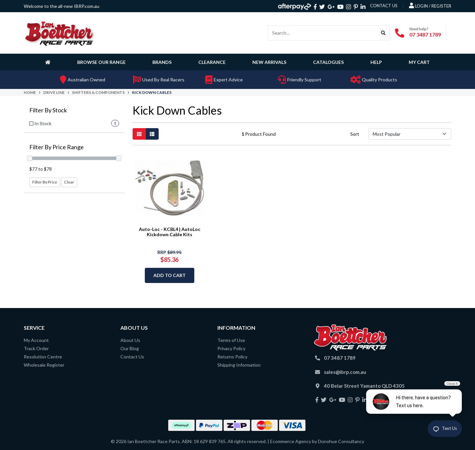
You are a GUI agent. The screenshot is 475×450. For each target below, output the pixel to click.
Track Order (36, 348)
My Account (36, 340)
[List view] (152, 134)
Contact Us (132, 356)
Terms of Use (231, 340)
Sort (354, 134)
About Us (130, 340)
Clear (69, 182)
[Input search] (322, 33)
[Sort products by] (409, 134)
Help (376, 62)
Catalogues (328, 62)
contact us (383, 5)
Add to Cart (169, 275)
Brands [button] (162, 62)
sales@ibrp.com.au (345, 372)
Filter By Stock (48, 110)
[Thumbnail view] (139, 134)
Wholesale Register (44, 365)
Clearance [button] (212, 62)
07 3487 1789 (425, 34)
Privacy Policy (231, 348)
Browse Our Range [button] (101, 62)
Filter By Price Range (56, 147)
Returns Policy (232, 356)
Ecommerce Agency (290, 441)
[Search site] (383, 33)
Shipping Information (239, 365)
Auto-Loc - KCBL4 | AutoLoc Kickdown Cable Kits (169, 232)
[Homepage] (49, 62)
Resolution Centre (43, 356)
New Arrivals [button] (269, 62)
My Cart (419, 62)
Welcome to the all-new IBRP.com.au (61, 6)
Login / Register (430, 6)
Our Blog (129, 348)
